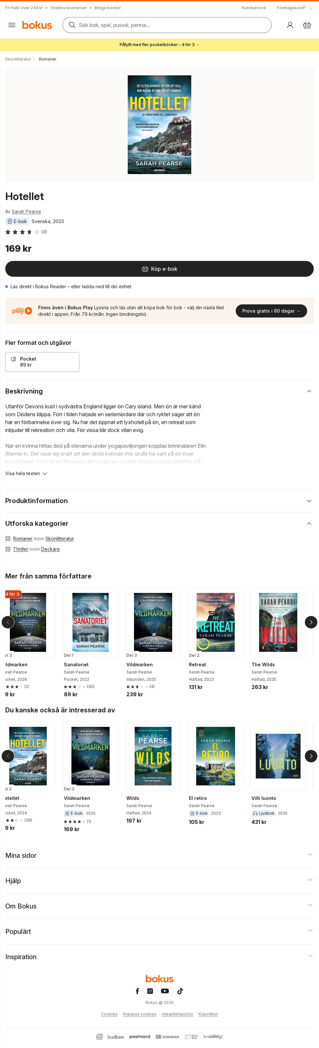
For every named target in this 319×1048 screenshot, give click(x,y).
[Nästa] (311, 622)
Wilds (138, 798)
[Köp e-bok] (159, 269)
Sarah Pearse (26, 211)
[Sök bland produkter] (167, 25)
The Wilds (268, 664)
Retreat (202, 664)
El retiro (203, 798)
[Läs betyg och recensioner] (26, 232)
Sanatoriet (81, 664)
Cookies (109, 1013)
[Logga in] (290, 25)
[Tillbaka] (7, 622)
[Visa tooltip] (295, 8)
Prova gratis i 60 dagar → (271, 311)
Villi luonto (269, 798)
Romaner (23, 538)
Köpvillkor (208, 1013)
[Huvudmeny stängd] (11, 25)
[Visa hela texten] (26, 473)
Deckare (50, 549)
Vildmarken (20, 664)
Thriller (20, 549)
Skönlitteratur (59, 538)
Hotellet (16, 798)
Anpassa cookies (139, 1013)
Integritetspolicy (177, 1013)
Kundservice (254, 7)
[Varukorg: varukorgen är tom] (307, 25)
